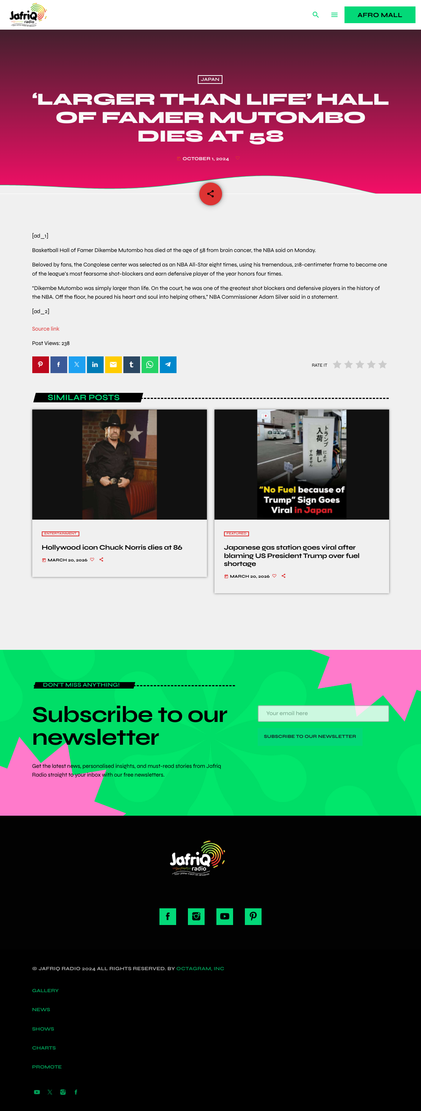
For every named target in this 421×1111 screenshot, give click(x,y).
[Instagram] (63, 1093)
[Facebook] (76, 1093)
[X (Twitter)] (50, 1093)
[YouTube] (37, 1093)
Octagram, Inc (201, 969)
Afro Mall (380, 15)
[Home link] (37, 15)
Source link (46, 329)
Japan (210, 79)
